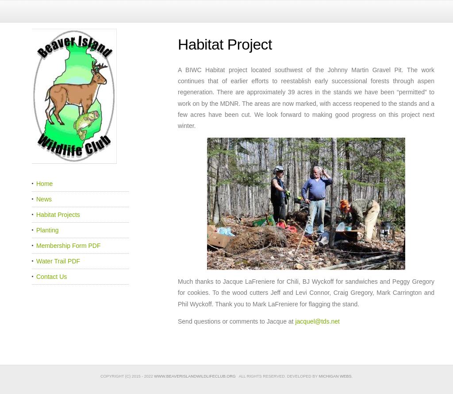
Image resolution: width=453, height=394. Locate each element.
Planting (47, 230)
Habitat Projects (58, 214)
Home (44, 183)
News (44, 199)
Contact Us (51, 276)
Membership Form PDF (68, 245)
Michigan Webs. (336, 376)
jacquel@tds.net (317, 321)
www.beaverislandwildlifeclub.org (194, 376)
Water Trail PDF (58, 261)
